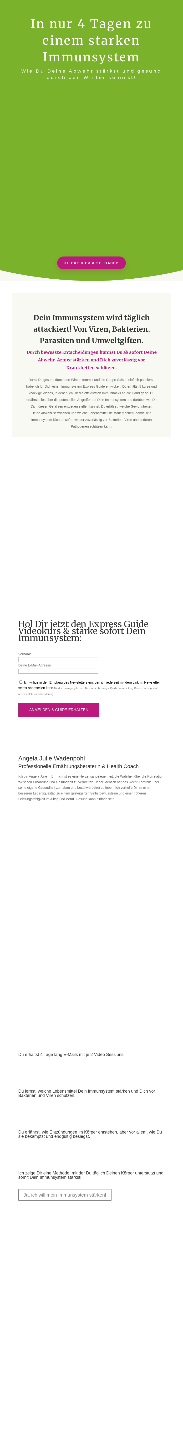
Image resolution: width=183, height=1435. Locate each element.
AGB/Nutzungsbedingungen (63, 1401)
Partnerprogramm (141, 1395)
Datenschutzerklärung (40, 657)
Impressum (96, 1401)
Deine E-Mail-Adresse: (35, 629)
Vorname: (25, 617)
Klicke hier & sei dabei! (91, 263)
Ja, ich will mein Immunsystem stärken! (65, 1158)
